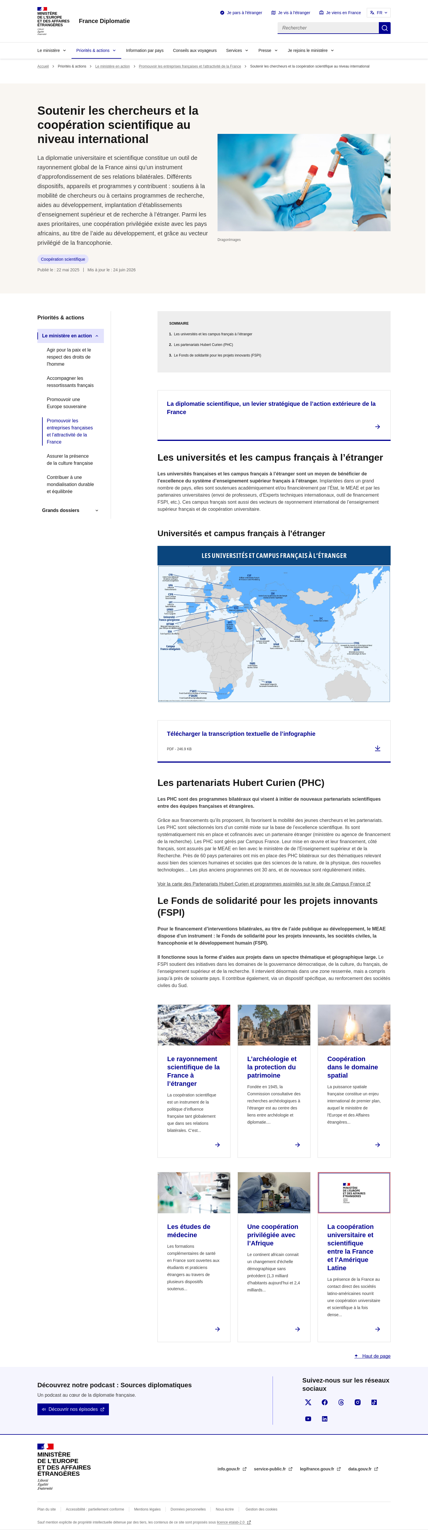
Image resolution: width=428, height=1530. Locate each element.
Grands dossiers (60, 510)
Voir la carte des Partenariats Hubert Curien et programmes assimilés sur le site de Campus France (261, 884)
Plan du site (46, 1509)
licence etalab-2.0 (231, 1522)
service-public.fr (270, 1469)
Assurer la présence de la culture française (70, 460)
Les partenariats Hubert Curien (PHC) (203, 345)
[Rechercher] (328, 28)
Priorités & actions (93, 50)
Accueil (43, 66)
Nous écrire (225, 1509)
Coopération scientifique (63, 259)
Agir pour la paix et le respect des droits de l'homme (69, 357)
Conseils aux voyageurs (195, 50)
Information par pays (145, 50)
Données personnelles (188, 1509)
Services (234, 50)
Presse (264, 50)
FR (379, 12)
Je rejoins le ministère (308, 50)
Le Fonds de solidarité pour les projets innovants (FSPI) (217, 355)
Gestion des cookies (261, 1509)
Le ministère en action (112, 66)
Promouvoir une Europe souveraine (66, 403)
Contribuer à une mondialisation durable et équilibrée (70, 484)
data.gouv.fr (360, 1469)
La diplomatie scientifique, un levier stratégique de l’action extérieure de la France (271, 407)
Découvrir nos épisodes (73, 1409)
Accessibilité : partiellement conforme (95, 1509)
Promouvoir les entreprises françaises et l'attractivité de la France (190, 66)
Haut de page (376, 1356)
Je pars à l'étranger (244, 12)
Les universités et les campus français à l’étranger (213, 334)
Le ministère (48, 50)
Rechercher (385, 28)
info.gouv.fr (229, 1469)
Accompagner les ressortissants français (70, 382)
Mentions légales (147, 1509)
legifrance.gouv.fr (317, 1469)
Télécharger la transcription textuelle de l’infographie (241, 733)
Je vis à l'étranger (294, 12)
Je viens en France (343, 12)
